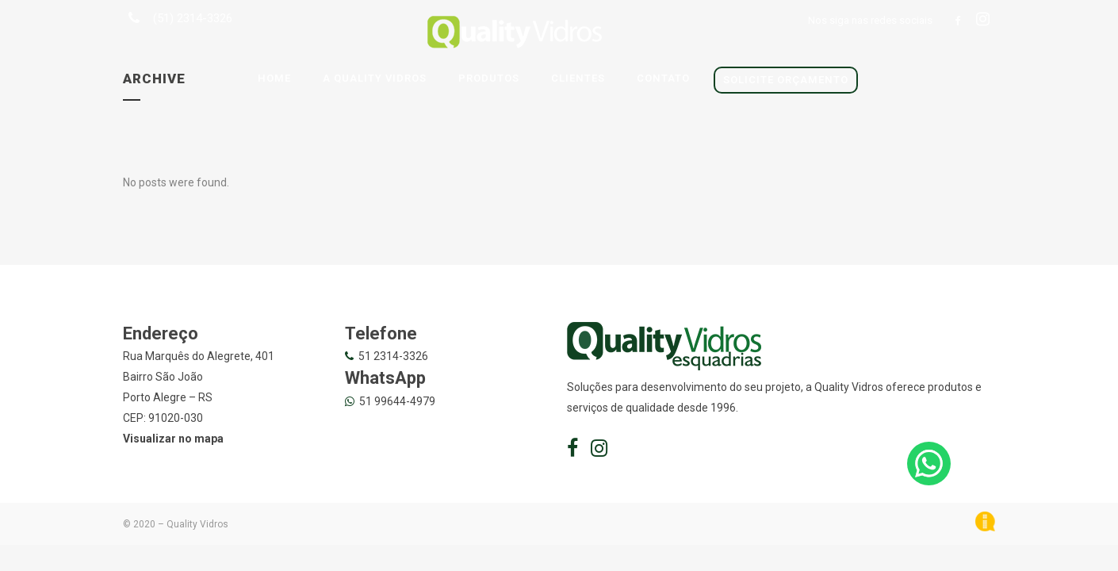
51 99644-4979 (397, 401)
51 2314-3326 (393, 356)
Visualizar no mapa (173, 438)
